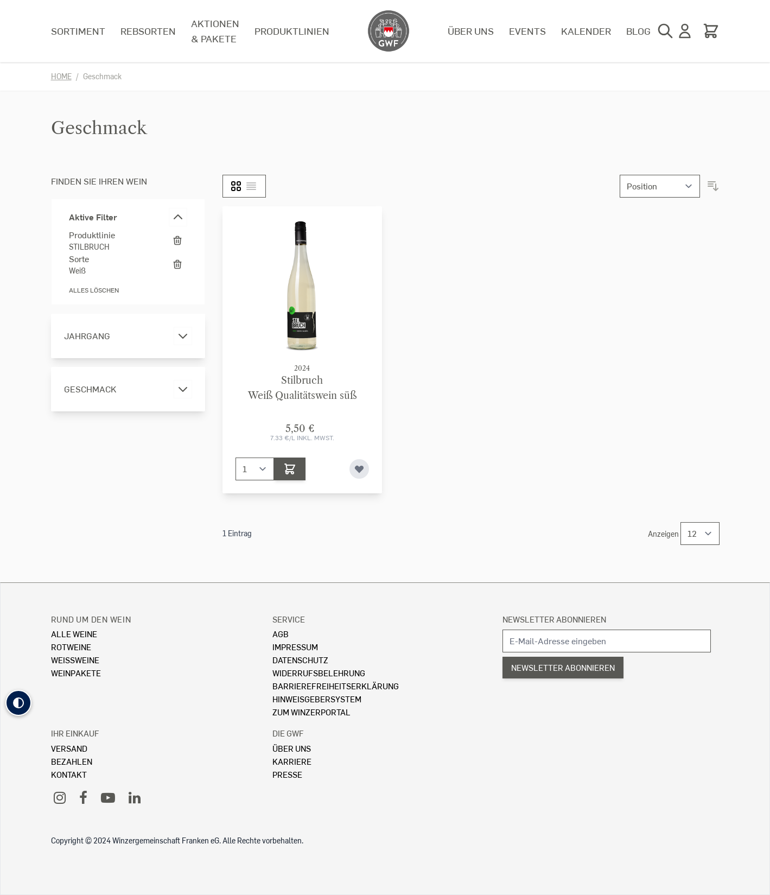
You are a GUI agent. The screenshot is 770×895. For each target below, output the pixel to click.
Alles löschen (94, 290)
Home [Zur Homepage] (61, 76)
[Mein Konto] (685, 31)
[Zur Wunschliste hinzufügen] (359, 469)
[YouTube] (108, 797)
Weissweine (75, 659)
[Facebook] (83, 797)
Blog (638, 30)
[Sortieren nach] (660, 186)
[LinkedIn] (134, 797)
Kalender (586, 30)
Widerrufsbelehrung (318, 672)
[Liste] (251, 186)
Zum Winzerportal (311, 712)
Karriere (291, 761)
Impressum (295, 646)
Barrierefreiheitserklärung (335, 685)
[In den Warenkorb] (290, 469)
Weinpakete (76, 672)
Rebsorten (148, 30)
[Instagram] (59, 797)
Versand (69, 748)
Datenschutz (300, 659)
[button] (18, 703)
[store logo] (388, 31)
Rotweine (71, 646)
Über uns (471, 30)
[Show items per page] (700, 533)
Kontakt (69, 774)
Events (527, 30)
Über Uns (291, 748)
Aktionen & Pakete (215, 30)
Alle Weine (74, 633)
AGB (280, 633)
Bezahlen (71, 761)
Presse (287, 774)
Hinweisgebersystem (316, 698)
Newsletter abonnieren (554, 619)
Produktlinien (291, 30)
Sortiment (78, 30)
